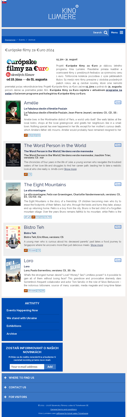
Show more (70, 169)
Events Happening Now (22, 310)
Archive (12, 333)
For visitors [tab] (15, 397)
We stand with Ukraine (22, 318)
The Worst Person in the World (64, 147)
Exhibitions (14, 326)
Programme (10, 40)
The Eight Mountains (64, 187)
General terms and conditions (63, 409)
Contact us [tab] (15, 387)
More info (118, 102)
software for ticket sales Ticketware (72, 413)
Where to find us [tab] (19, 377)
